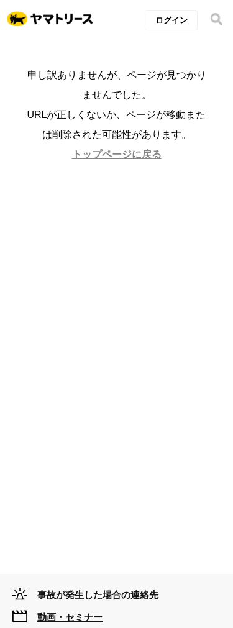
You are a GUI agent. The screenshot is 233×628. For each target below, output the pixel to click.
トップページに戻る (117, 154)
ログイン (171, 20)
